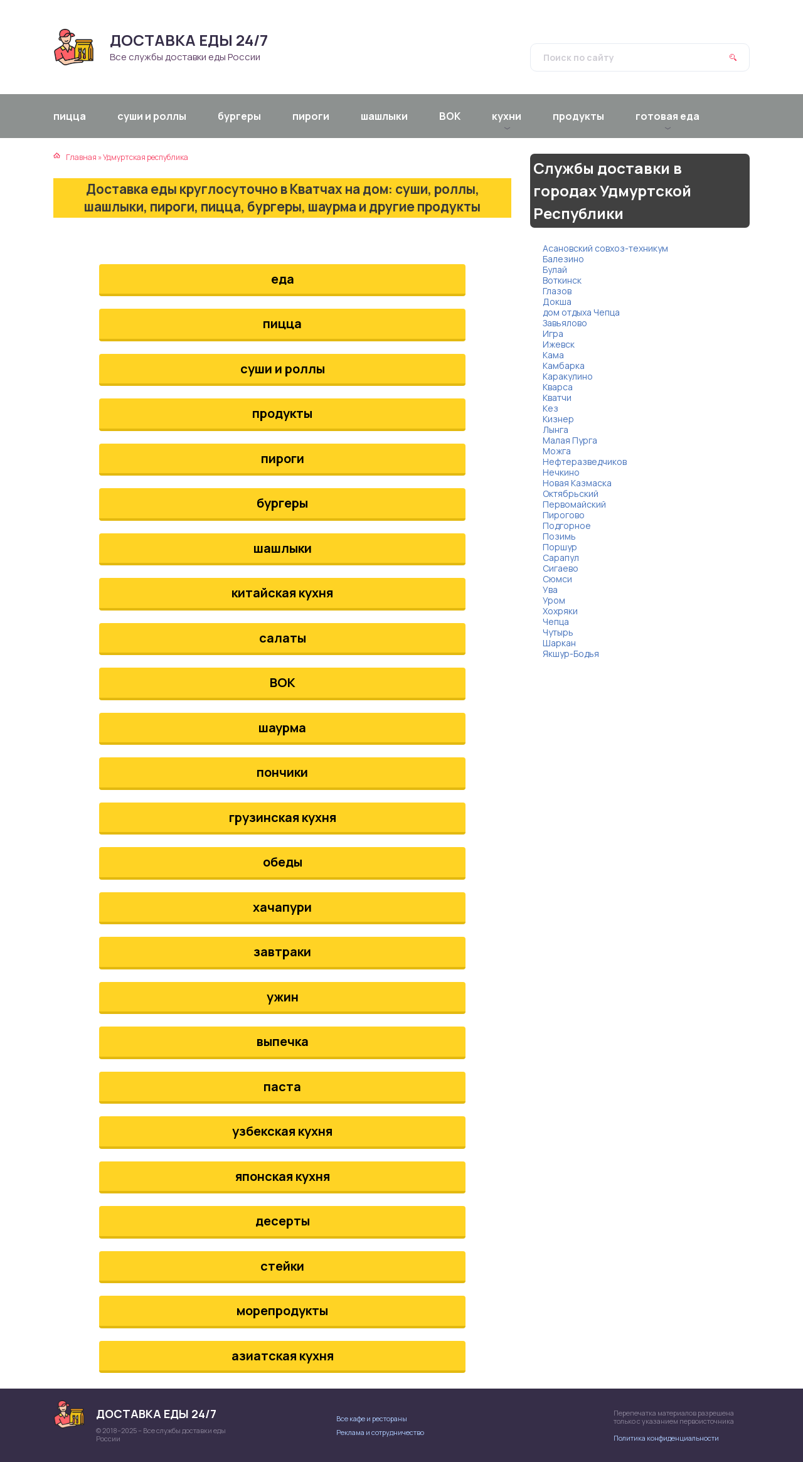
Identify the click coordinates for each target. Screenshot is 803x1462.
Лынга (555, 429)
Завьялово (565, 323)
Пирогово (564, 515)
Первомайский (574, 504)
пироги (282, 458)
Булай (555, 269)
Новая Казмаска (577, 483)
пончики (282, 772)
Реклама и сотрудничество (380, 1432)
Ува (550, 589)
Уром (554, 600)
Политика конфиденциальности (666, 1438)
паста (282, 1086)
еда (282, 278)
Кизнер (558, 419)
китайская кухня (282, 592)
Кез (550, 408)
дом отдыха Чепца (581, 312)
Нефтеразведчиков (585, 461)
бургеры (282, 502)
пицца (282, 323)
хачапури (282, 907)
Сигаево (560, 568)
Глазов (557, 291)
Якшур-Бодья (571, 653)
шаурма (282, 727)
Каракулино (568, 376)
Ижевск (559, 344)
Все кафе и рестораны (371, 1418)
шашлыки (282, 548)
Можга (557, 451)
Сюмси (557, 579)
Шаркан (559, 643)
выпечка (283, 1041)
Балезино (563, 259)
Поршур (560, 547)
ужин (283, 996)
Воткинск (562, 280)
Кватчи (557, 397)
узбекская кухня (282, 1131)
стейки (282, 1265)
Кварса (558, 387)
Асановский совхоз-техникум (605, 248)
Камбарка (564, 365)
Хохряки (560, 611)
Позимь (559, 536)
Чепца (556, 621)
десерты (282, 1220)
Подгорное (567, 525)
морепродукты (282, 1310)
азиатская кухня (282, 1355)
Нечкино (561, 472)
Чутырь (558, 632)
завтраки (282, 951)
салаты (282, 637)
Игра (553, 333)
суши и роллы (282, 368)
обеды (282, 861)
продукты (282, 413)
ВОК (282, 682)
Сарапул (561, 557)
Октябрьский (570, 493)
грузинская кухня (282, 817)
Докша (557, 301)
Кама (553, 355)
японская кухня (282, 1176)
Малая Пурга (570, 440)
